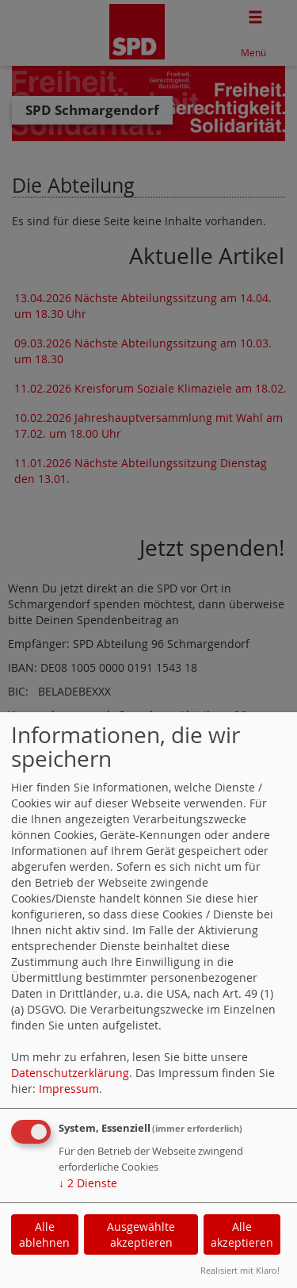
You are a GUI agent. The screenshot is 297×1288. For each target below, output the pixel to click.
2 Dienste (88, 1182)
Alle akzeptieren (242, 1234)
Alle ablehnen (44, 1234)
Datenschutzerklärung (70, 1072)
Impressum (69, 1088)
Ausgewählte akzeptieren (141, 1234)
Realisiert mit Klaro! (240, 1270)
